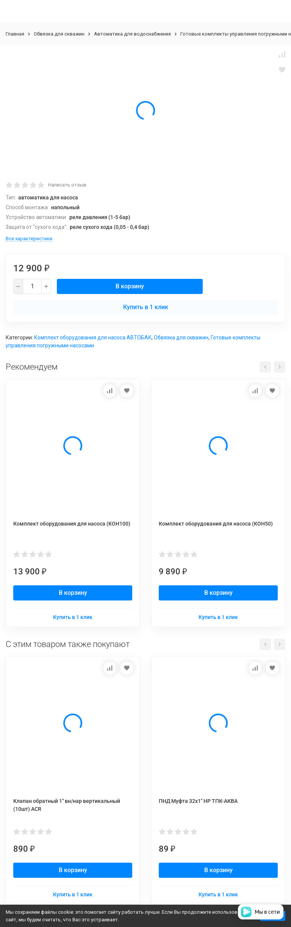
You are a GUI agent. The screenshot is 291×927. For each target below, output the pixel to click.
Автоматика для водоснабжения (132, 34)
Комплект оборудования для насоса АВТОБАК (93, 337)
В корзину (130, 286)
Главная (15, 34)
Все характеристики (29, 238)
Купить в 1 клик (145, 307)
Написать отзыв (67, 185)
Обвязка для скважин (59, 34)
